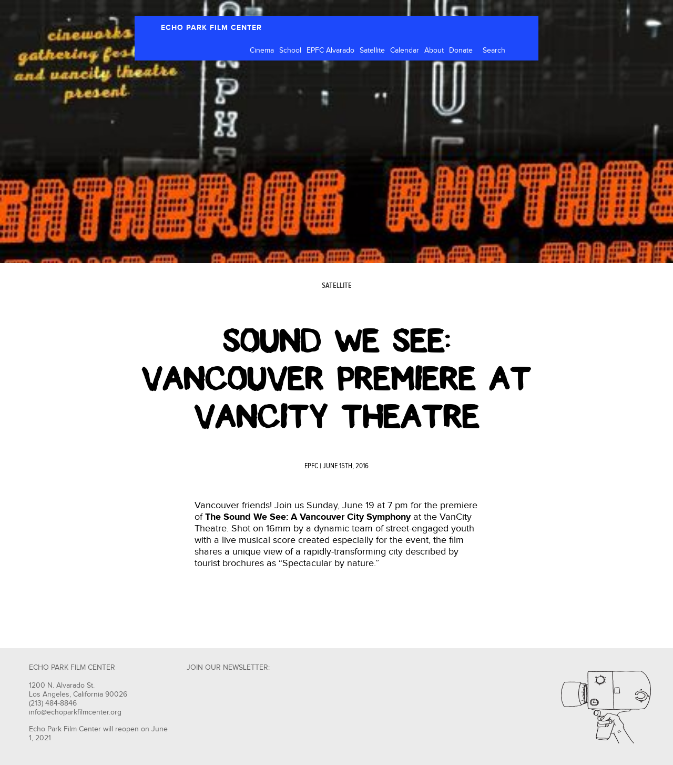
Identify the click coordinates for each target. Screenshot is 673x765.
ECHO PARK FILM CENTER (211, 27)
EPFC (311, 466)
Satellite (372, 50)
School (290, 50)
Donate (461, 50)
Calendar (404, 50)
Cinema (262, 50)
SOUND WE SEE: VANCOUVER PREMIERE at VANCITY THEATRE (336, 379)
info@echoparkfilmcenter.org (75, 712)
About (434, 50)
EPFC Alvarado (330, 50)
